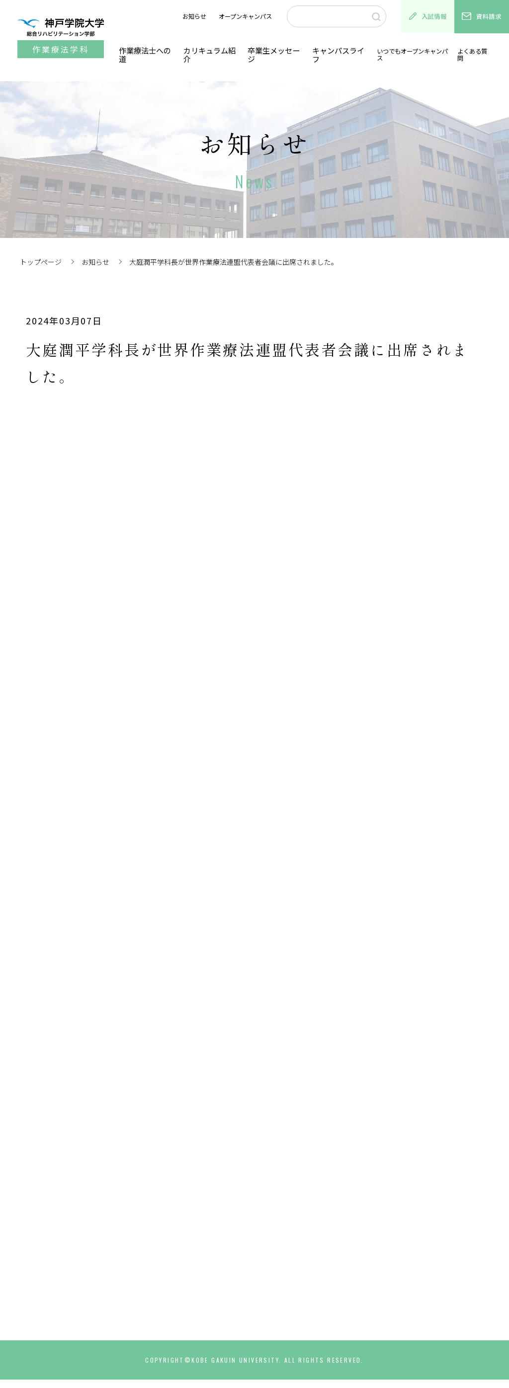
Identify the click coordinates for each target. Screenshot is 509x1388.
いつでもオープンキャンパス (409, 54)
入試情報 (428, 16)
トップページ (41, 262)
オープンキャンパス (245, 16)
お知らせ (194, 16)
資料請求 (482, 16)
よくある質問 (474, 54)
